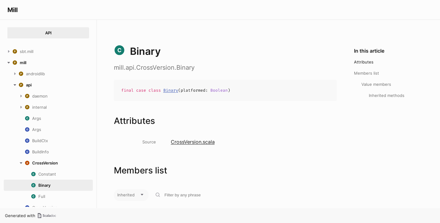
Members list (366, 73)
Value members (376, 84)
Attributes (363, 61)
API (48, 32)
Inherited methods (386, 95)
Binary (170, 90)
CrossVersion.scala (193, 142)
